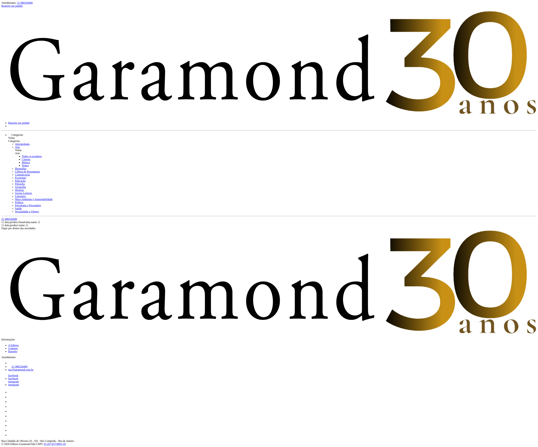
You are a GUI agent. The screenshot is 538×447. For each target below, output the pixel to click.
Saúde (18, 208)
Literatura (20, 196)
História (19, 190)
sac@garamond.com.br (20, 369)
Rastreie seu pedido (12, 5)
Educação (20, 180)
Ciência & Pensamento (27, 171)
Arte (17, 147)
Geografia (20, 187)
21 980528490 (25, 2)
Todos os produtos (32, 156)
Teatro (25, 165)
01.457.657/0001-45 (55, 444)
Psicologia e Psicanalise (28, 205)
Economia (20, 177)
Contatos (13, 348)
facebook (13, 375)
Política (19, 202)
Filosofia (20, 183)
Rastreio (12, 351)
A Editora (13, 345)
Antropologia (22, 144)
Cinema (26, 159)
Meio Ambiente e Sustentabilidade (34, 199)
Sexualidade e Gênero (27, 211)
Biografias (20, 168)
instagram (13, 381)
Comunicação (22, 174)
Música (26, 162)
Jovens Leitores (23, 193)
